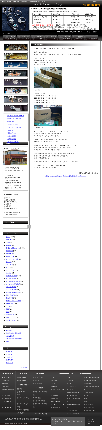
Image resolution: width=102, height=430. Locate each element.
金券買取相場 (21, 377)
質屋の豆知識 (10, 314)
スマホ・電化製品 (23, 410)
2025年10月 (9, 363)
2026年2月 (9, 351)
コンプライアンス (13, 142)
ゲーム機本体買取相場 (13, 284)
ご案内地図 (5, 380)
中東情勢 (8, 330)
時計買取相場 (21, 380)
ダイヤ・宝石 (21, 392)
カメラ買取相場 (11, 278)
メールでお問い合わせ (92, 421)
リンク (8, 306)
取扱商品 (16, 73)
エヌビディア (10, 336)
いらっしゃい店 (16, 428)
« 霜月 (47, 176)
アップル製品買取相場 (13, 281)
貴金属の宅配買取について (15, 116)
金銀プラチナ (10, 256)
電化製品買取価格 (11, 276)
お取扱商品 (5, 386)
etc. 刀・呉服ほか (92, 37)
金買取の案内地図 (16, 56)
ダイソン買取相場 (11, 289)
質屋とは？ (10, 130)
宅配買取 (16, 65)
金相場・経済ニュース (13, 248)
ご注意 (8, 242)
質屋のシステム (16, 82)
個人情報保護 (11, 139)
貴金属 (19, 389)
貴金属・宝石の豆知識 (14, 119)
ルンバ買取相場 (11, 287)
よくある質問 (11, 136)
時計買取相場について (16, 99)
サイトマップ (96, 1)
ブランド (8, 262)
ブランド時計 (37, 37)
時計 (18, 395)
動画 (7, 309)
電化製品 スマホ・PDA (78, 37)
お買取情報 (9, 251)
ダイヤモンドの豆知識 (14, 127)
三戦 (7, 341)
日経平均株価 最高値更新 (14, 333)
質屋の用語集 (11, 133)
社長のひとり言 (11, 317)
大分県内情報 (10, 303)
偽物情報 (8, 245)
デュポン (8, 273)
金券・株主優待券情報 (13, 292)
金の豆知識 (10, 121)
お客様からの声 (11, 320)
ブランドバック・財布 (65, 37)
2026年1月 (9, 354)
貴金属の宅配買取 (8, 389)
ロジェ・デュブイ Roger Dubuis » (74, 176)
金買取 (16, 47)
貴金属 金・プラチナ (10, 37)
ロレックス (9, 264)
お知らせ (8, 240)
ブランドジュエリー (51, 37)
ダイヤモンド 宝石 (23, 37)
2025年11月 (9, 360)
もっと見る (24, 367)
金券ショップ (16, 91)
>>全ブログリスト (41, 414)
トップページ (6, 377)
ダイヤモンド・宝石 (12, 259)
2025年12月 (9, 357)
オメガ (8, 267)
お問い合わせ (16, 108)
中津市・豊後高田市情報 (13, 301)
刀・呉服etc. (21, 413)
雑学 (7, 312)
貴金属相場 (9, 253)
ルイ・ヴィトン (11, 270)
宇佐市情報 (9, 298)
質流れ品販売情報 (11, 295)
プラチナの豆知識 (13, 124)
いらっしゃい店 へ (56, 176)
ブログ (8, 237)
